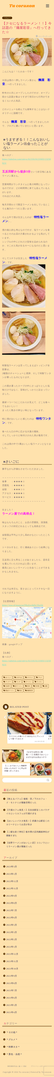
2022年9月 (11, 896)
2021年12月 (12, 954)
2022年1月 (11, 947)
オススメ (30, 677)
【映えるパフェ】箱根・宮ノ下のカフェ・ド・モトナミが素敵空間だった (26, 801)
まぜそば (19, 677)
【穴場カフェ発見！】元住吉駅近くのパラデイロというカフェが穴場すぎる (27, 812)
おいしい (8, 677)
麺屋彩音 (30, 690)
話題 (45, 686)
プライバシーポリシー (39, 1066)
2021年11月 (12, 961)
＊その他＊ (12, 1032)
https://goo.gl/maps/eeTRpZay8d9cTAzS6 (22, 605)
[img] (47, 6)
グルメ (40, 677)
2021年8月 (11, 983)
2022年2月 (11, 939)
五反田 (7, 686)
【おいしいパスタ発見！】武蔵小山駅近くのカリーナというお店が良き (27, 823)
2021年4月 (11, 1012)
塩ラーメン (18, 686)
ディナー (8, 681)
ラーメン (28, 681)
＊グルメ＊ (7, 18)
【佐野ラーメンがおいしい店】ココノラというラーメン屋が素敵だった (27, 845)
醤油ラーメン (9, 690)
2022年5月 (11, 925)
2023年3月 (11, 866)
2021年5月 (11, 1005)
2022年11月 (12, 888)
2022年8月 (11, 903)
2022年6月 (11, 917)
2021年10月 (12, 968)
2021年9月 (11, 976)
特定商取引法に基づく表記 (16, 1066)
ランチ (18, 681)
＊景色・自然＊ (14, 1054)
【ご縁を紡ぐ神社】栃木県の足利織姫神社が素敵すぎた (27, 834)
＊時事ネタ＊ (13, 1047)
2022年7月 (11, 910)
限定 (20, 690)
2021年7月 (11, 990)
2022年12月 (12, 881)
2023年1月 (11, 874)
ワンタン (39, 681)
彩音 (28, 686)
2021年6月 (11, 998)
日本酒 (37, 686)
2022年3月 (11, 932)
